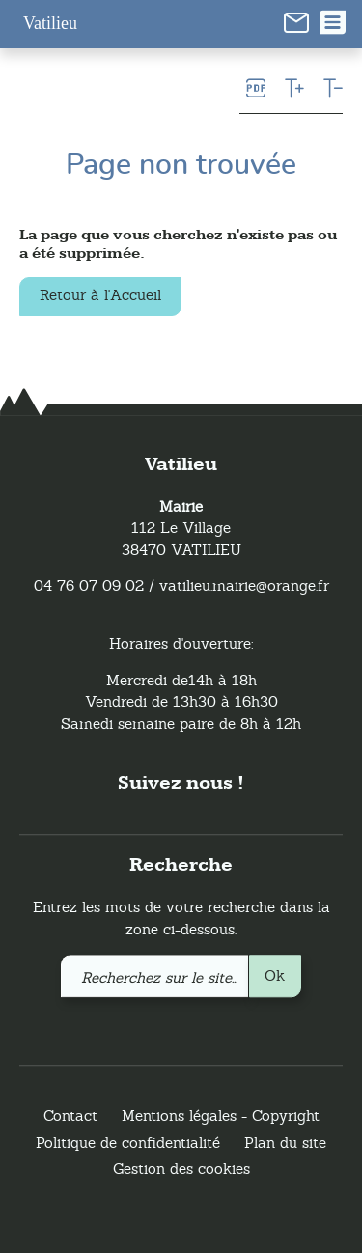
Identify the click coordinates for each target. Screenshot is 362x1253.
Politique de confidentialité (128, 1142)
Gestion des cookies (181, 1169)
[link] (296, 21)
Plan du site (285, 1142)
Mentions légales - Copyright (221, 1116)
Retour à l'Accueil (100, 295)
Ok (275, 975)
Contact (70, 1116)
